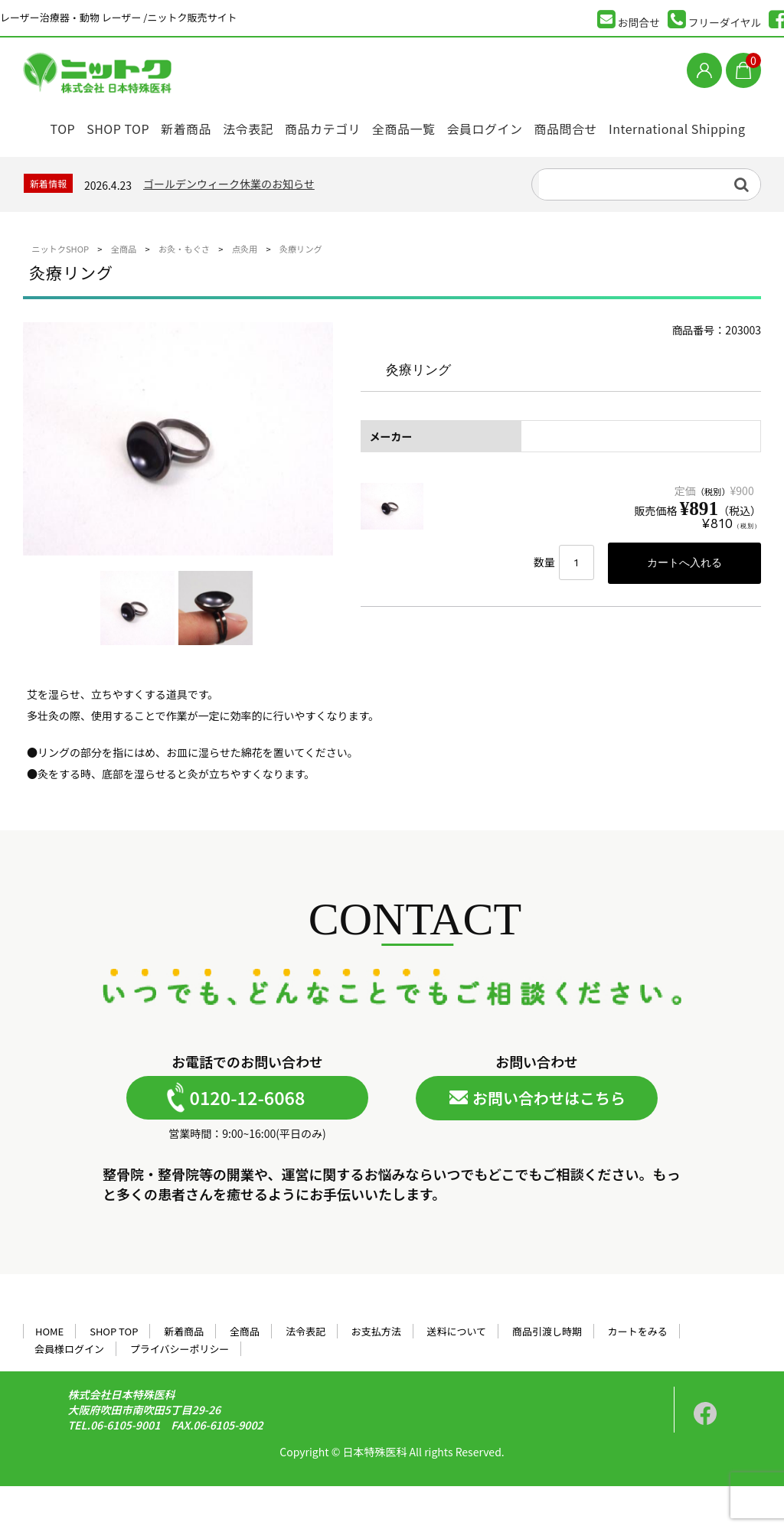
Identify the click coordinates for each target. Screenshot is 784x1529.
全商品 (245, 1374)
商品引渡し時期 (547, 1374)
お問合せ (628, 19)
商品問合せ (613, 124)
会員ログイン (524, 124)
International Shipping (97, 164)
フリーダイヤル (715, 19)
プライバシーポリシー (180, 1391)
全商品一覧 (435, 124)
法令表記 (263, 124)
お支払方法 (376, 1374)
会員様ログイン (69, 1391)
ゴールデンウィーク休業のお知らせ (229, 227)
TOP (49, 124)
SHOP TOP (114, 124)
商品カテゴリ (346, 124)
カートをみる (638, 1374)
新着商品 (191, 124)
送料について (457, 1374)
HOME (49, 1374)
